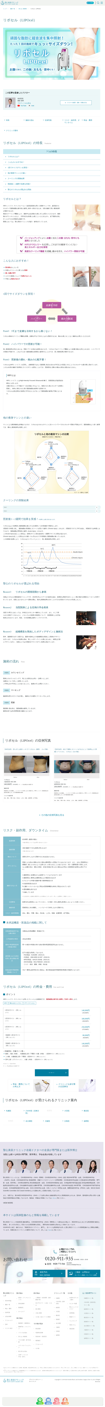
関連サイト (72, 1339)
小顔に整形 (38, 1335)
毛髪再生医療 (39, 1354)
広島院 (58, 1353)
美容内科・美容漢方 (41, 1358)
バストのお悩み (22, 1354)
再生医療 (38, 1350)
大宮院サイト (87, 1335)
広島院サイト (87, 1356)
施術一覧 (12, 8)
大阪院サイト (87, 1352)
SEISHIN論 (8, 1322)
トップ (5, 8)
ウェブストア (73, 1343)
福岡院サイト (87, 1360)
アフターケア (9, 1342)
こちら (54, 1214)
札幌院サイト (87, 1320)
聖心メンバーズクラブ (73, 1330)
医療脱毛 (20, 1329)
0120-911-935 (59, 1275)
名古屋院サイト (88, 1348)
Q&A (6, 1346)
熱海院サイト (87, 1343)
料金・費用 (8, 1330)
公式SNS (90, 3)
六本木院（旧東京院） (60, 1324)
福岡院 (58, 1357)
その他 (37, 1370)
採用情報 (71, 1335)
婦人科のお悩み (22, 1373)
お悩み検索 (8, 1338)
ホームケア (21, 1333)
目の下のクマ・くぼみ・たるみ (43, 1326)
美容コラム (72, 1347)
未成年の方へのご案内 (73, 1320)
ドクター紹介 (9, 1350)
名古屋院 (58, 1345)
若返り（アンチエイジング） (24, 1320)
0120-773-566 (59, 1280)
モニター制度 (73, 1325)
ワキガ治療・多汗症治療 (24, 1363)
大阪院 (58, 1349)
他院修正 (38, 1362)
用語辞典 (71, 1351)
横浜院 (58, 1337)
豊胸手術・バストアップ (24, 1349)
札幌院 (58, 1320)
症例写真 (7, 1334)
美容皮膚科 (21, 1325)
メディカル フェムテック (24, 1368)
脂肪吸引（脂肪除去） (24, 1345)
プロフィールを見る (24, 103)
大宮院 (58, 1333)
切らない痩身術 (23, 8)
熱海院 (58, 1341)
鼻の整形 (38, 1331)
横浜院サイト (87, 1339)
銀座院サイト (87, 1331)
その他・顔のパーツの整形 (43, 1339)
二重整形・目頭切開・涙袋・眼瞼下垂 (43, 1320)
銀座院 (58, 1329)
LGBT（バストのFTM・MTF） (23, 1378)
